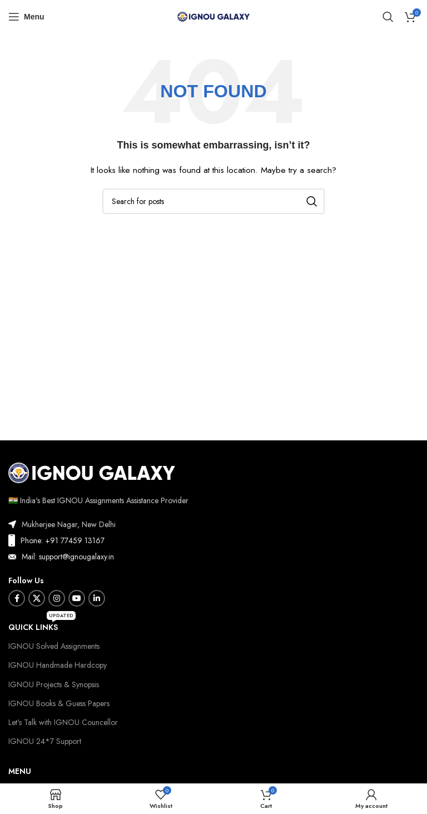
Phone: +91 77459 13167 (63, 540)
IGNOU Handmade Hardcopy (57, 665)
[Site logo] (213, 15)
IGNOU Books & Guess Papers (59, 703)
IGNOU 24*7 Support (44, 741)
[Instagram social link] (56, 598)
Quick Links (42, 625)
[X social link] (36, 598)
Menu (19, 771)
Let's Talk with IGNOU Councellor (63, 722)
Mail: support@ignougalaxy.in (68, 556)
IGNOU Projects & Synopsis (53, 684)
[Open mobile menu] (26, 17)
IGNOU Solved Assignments (54, 646)
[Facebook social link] (16, 598)
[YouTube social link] (76, 598)
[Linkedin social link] (96, 598)
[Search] (388, 17)
